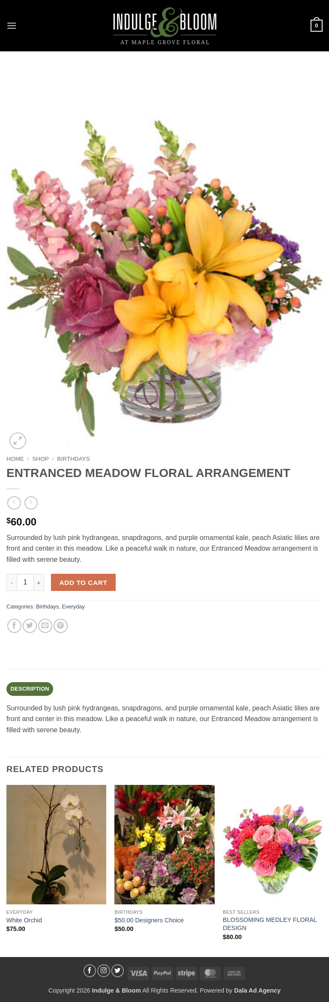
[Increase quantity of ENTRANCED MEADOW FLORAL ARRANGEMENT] (39, 582)
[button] (11, 25)
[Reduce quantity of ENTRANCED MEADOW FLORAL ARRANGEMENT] (11, 582)
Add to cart (84, 582)
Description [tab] (30, 689)
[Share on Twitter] (30, 626)
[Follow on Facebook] (90, 970)
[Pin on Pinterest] (61, 626)
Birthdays (73, 459)
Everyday (73, 606)
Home (15, 459)
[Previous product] (31, 503)
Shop (40, 459)
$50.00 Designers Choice (149, 920)
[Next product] (14, 503)
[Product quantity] (25, 582)
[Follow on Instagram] (103, 970)
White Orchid (24, 920)
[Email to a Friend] (45, 626)
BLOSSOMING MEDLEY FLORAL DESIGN (270, 923)
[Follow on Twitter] (117, 970)
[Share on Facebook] (14, 626)
